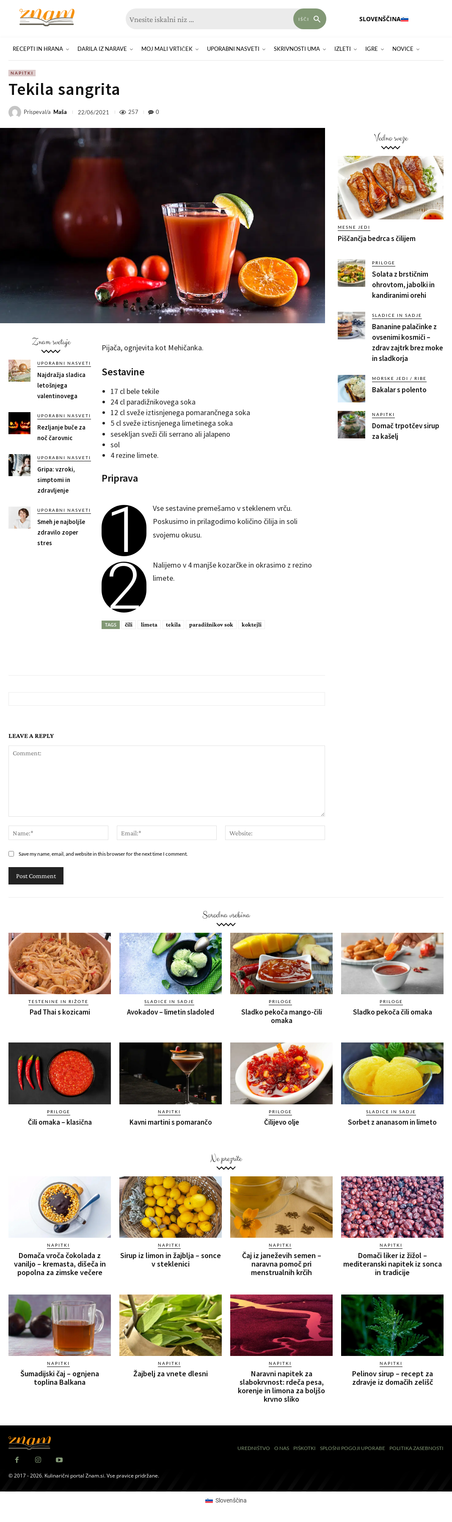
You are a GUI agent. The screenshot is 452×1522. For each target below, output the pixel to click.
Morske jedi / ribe (399, 378)
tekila (173, 624)
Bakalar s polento (399, 389)
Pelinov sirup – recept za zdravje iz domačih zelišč (392, 1378)
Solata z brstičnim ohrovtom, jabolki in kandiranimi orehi (403, 284)
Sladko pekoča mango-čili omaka (281, 1016)
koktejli (252, 624)
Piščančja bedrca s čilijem (377, 238)
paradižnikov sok (211, 624)
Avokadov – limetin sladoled (170, 1012)
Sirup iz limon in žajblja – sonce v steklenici (170, 1259)
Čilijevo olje (281, 1122)
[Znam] (47, 17)
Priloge (383, 262)
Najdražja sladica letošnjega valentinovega (61, 385)
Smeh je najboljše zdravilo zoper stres (61, 532)
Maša (60, 112)
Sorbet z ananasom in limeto (392, 1122)
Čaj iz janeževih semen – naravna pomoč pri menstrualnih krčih (281, 1263)
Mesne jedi (354, 227)
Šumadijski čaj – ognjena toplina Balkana (59, 1378)
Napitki (22, 73)
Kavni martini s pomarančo (171, 1122)
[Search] (309, 18)
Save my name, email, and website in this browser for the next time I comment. (103, 854)
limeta (149, 624)
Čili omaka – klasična (60, 1122)
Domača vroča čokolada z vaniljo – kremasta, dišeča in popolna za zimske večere (60, 1263)
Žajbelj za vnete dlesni (170, 1373)
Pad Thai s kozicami (60, 1012)
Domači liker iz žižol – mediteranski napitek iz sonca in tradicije (392, 1263)
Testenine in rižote (58, 1001)
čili (128, 624)
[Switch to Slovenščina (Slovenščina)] (226, 1500)
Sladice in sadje (397, 315)
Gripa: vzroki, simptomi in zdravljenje (56, 479)
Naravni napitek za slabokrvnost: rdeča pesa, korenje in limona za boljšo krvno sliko (281, 1386)
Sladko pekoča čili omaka (392, 1012)
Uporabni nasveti (64, 363)
